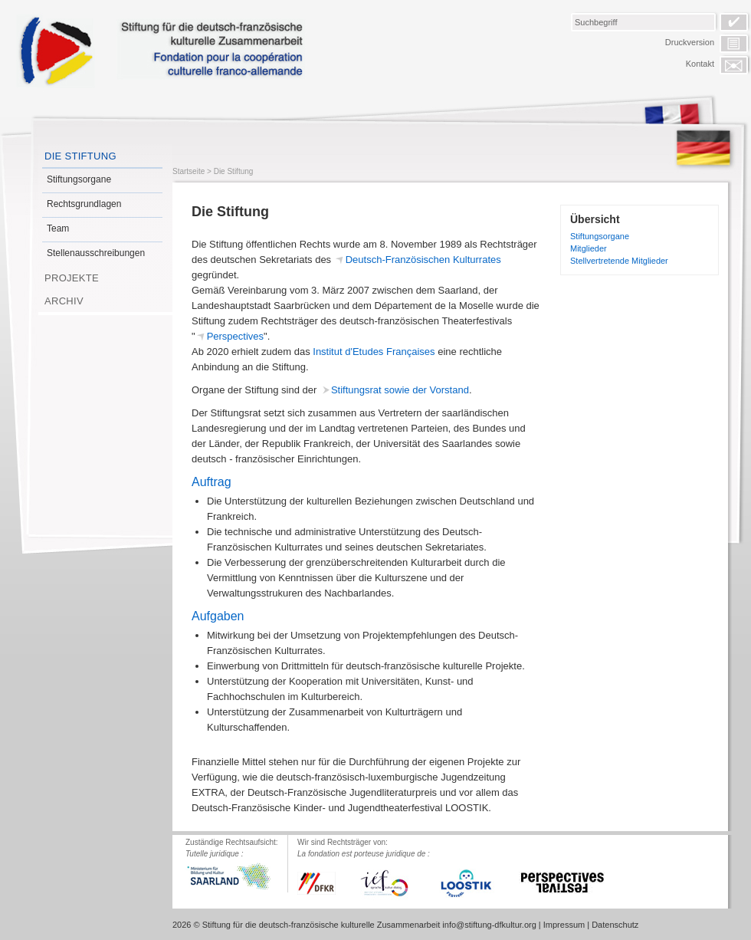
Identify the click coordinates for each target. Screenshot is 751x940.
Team (58, 228)
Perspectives (235, 336)
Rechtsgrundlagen (84, 204)
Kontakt (700, 63)
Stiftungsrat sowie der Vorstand (400, 390)
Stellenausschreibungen (96, 253)
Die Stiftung (80, 156)
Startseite (188, 171)
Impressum (564, 924)
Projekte (71, 278)
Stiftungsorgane (79, 179)
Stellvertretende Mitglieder (619, 260)
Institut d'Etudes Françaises (374, 351)
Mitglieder (588, 248)
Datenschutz (615, 924)
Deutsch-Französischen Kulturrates (423, 259)
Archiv (64, 301)
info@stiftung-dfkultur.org (489, 924)
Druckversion (689, 42)
